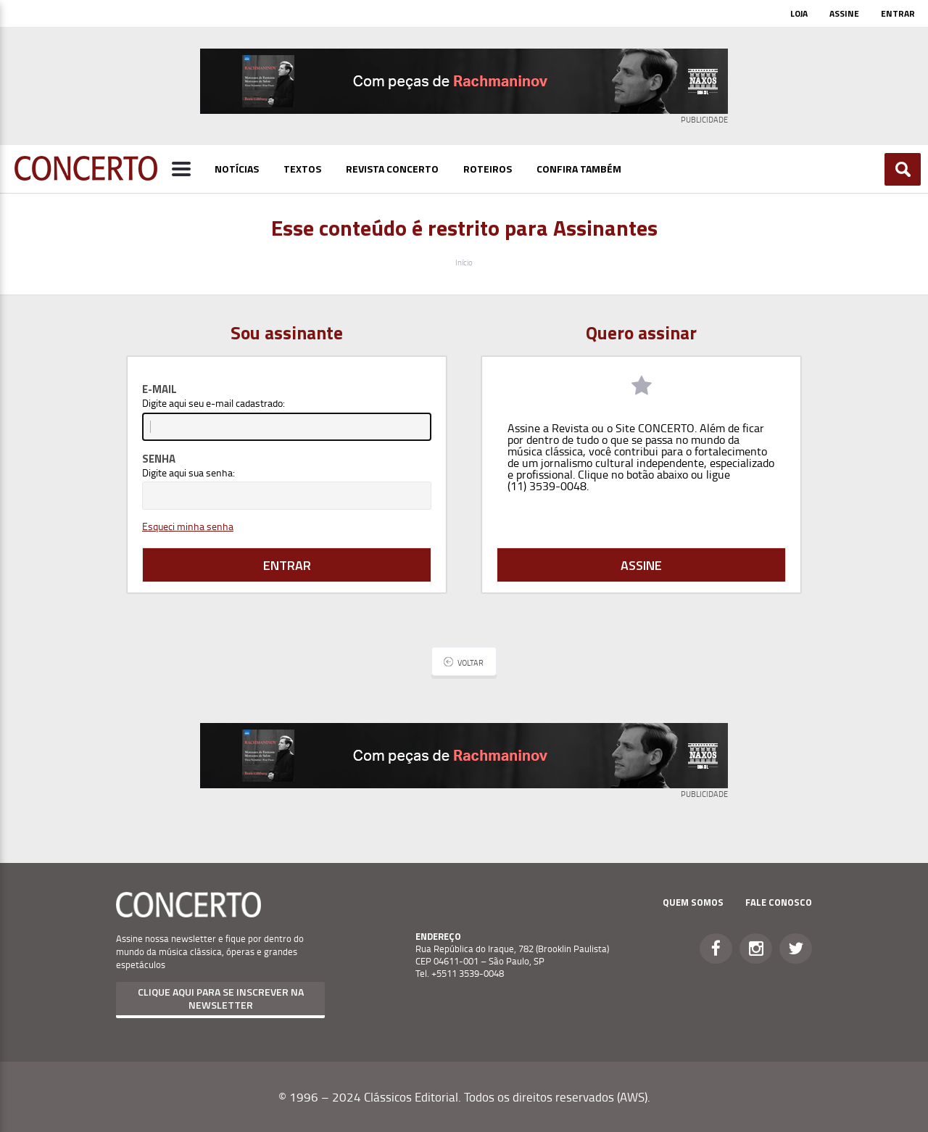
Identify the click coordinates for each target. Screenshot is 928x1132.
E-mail (159, 389)
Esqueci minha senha (187, 526)
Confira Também (578, 168)
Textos (302, 168)
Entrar (898, 13)
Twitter (795, 948)
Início (464, 262)
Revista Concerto (392, 168)
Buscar (903, 169)
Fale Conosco (778, 902)
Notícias (237, 168)
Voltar (470, 662)
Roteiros (487, 168)
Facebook (716, 948)
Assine (844, 13)
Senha (158, 458)
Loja (799, 13)
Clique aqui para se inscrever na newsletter (221, 998)
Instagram (756, 948)
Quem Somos (693, 902)
